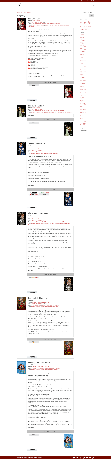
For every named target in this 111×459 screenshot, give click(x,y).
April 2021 (82, 63)
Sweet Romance (54, 369)
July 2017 (81, 78)
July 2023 (81, 42)
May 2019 (82, 74)
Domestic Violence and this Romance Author (85, 24)
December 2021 (83, 60)
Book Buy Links (23, 12)
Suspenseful (57, 23)
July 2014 (81, 98)
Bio (81, 5)
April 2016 (82, 88)
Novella (49, 368)
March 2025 (82, 36)
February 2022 (83, 59)
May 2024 (82, 39)
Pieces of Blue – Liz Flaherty (85, 26)
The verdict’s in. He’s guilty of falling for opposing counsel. (85, 22)
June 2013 (82, 117)
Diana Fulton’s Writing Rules (85, 28)
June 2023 (82, 43)
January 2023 (82, 48)
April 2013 (82, 120)
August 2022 (82, 51)
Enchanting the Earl (36, 143)
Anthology (34, 368)
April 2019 (82, 75)
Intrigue (42, 25)
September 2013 (83, 112)
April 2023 (82, 45)
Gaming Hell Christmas (38, 298)
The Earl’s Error (34, 19)
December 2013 (83, 108)
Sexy (56, 25)
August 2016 (82, 83)
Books (72, 5)
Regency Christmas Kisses (39, 362)
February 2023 (83, 46)
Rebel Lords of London (37, 22)
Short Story (58, 368)
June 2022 (82, 54)
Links (89, 5)
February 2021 (83, 66)
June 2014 (82, 100)
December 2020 (83, 68)
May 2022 (82, 55)
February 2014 (83, 104)
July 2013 (81, 115)
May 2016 (82, 86)
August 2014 (82, 97)
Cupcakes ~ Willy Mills (84, 29)
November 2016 (83, 80)
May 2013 (82, 118)
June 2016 (82, 85)
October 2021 (82, 62)
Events (85, 5)
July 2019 (81, 72)
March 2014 (82, 103)
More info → (31, 78)
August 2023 (82, 40)
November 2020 (83, 69)
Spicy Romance (50, 23)
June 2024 (82, 37)
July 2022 (81, 52)
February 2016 (83, 89)
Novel (43, 110)
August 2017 (82, 77)
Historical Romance (36, 23)
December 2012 (83, 123)
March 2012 (82, 124)
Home (68, 5)
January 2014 (82, 106)
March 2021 (82, 65)
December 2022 (83, 49)
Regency (29, 12)
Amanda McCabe (36, 302)
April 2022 (82, 57)
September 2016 (83, 82)
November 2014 (83, 92)
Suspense (67, 25)
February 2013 (83, 121)
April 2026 (82, 34)
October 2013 (82, 111)
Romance (52, 25)
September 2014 (83, 95)
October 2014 (82, 94)
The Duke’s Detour (36, 106)
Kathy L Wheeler (36, 20)
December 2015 (83, 91)
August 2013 (82, 114)
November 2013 (83, 109)
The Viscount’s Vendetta (38, 213)
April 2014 (82, 101)
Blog (77, 5)
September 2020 (83, 71)
